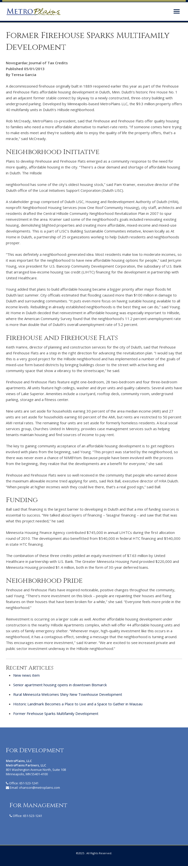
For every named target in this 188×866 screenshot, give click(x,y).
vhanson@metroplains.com (39, 787)
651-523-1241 (28, 783)
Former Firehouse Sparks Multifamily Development (55, 713)
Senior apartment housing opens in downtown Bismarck (60, 684)
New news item (26, 675)
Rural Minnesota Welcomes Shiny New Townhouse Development (67, 694)
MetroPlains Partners (33, 11)
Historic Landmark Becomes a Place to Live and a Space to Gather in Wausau (77, 703)
